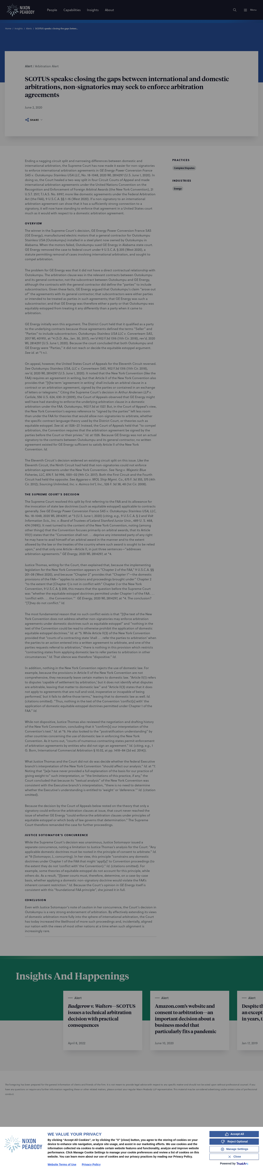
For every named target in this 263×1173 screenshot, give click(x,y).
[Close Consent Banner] (234, 1157)
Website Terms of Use (62, 1164)
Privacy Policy (91, 1164)
